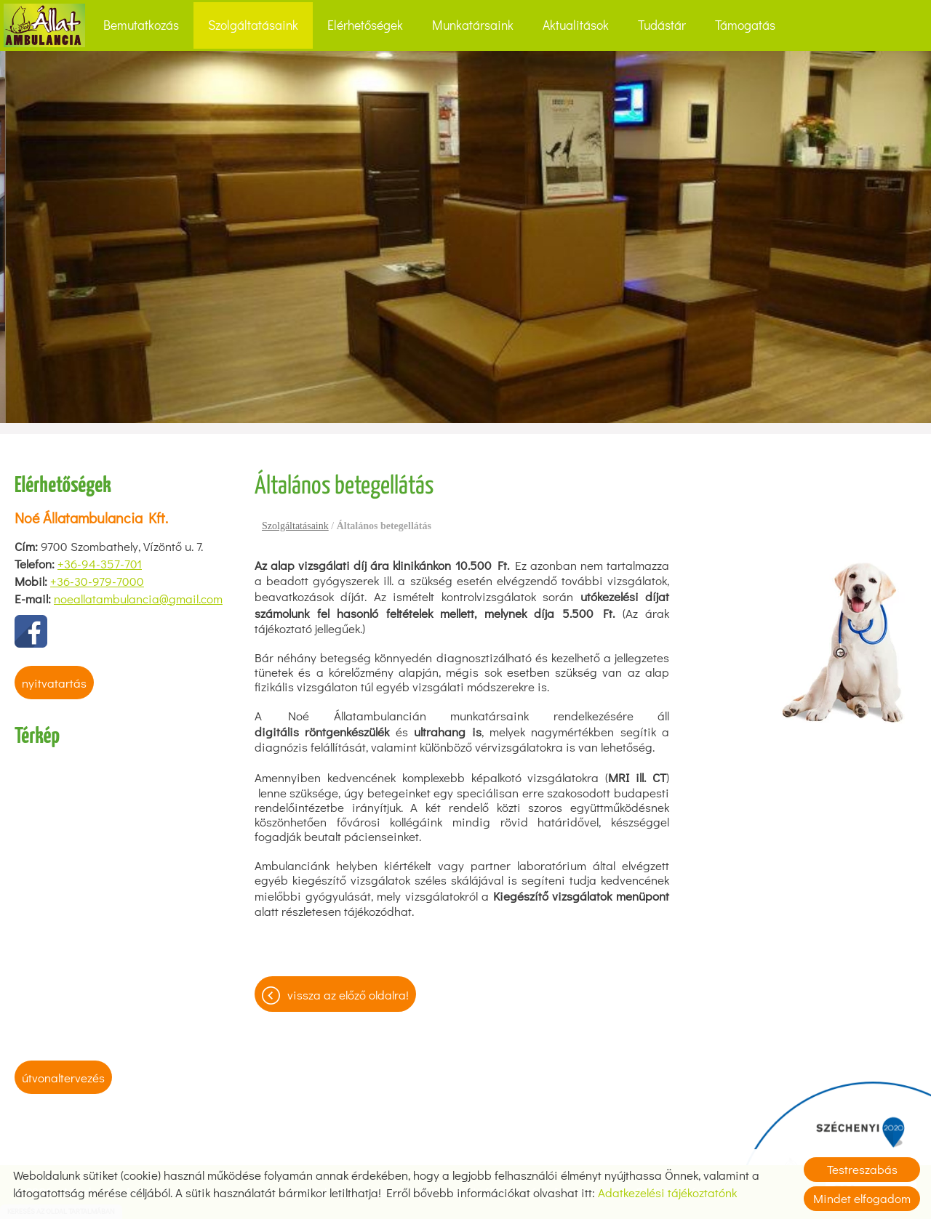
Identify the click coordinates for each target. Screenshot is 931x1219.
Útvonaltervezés (63, 1077)
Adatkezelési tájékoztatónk (667, 1192)
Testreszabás (862, 1169)
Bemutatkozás (141, 25)
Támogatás (745, 25)
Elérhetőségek (365, 25)
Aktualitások (576, 25)
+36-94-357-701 (99, 563)
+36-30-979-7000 (97, 581)
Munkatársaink (473, 25)
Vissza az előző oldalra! (348, 994)
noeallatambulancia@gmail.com (138, 598)
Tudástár (662, 25)
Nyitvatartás (54, 683)
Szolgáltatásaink (253, 25)
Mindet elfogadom (862, 1198)
